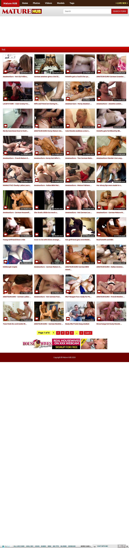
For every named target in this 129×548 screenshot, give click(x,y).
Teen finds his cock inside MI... (16, 345)
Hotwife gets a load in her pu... (79, 76)
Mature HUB (10, 3)
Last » (88, 357)
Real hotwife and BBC (106, 256)
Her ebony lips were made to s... (111, 196)
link (126, 511)
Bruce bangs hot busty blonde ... (111, 345)
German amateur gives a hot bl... (48, 76)
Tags (72, 3)
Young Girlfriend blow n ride (16, 256)
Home (25, 3)
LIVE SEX (122, 3)
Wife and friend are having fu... (48, 106)
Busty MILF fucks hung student (79, 345)
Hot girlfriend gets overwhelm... (80, 256)
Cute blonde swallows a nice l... (79, 136)
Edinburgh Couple (11, 285)
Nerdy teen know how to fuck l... (17, 136)
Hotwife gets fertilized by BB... (111, 136)
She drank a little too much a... (48, 226)
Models (60, 3)
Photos (36, 3)
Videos (48, 3)
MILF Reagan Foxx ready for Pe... (80, 315)
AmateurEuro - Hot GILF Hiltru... (17, 76)
